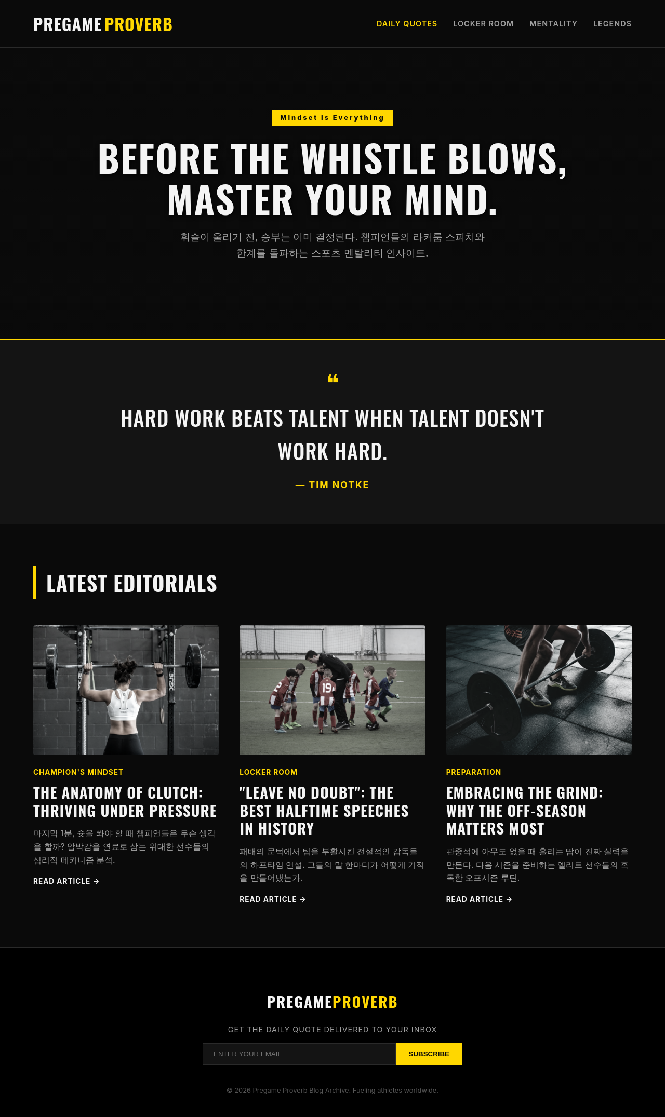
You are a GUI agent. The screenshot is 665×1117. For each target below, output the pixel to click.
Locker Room (483, 23)
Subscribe (429, 1054)
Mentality (553, 23)
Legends (612, 23)
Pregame (103, 23)
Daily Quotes (407, 23)
